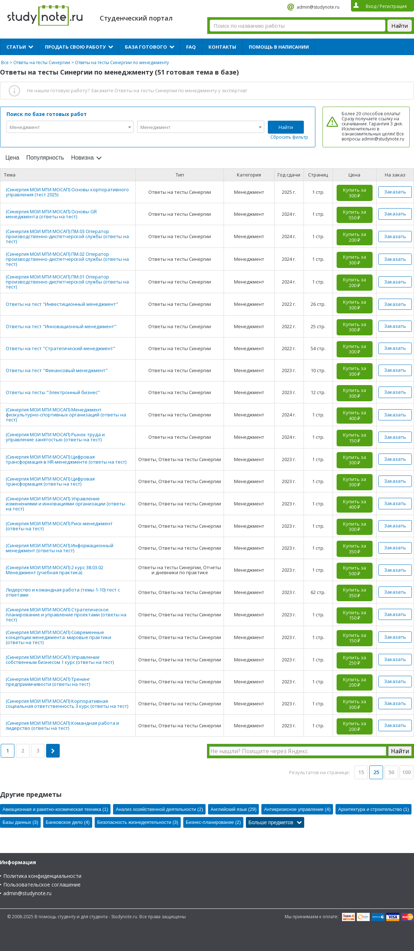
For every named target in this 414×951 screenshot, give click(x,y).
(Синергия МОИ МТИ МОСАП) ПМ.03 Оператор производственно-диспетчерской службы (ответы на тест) (67, 236)
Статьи (16, 47)
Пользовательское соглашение (42, 884)
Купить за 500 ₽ (354, 570)
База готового (146, 47)
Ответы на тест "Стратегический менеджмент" (60, 348)
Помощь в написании (279, 47)
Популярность (45, 158)
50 (391, 772)
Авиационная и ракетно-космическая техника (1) (55, 809)
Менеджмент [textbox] (25, 127)
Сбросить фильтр (289, 137)
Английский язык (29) (234, 809)
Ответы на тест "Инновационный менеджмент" (61, 326)
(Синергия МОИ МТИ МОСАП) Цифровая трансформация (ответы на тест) (50, 481)
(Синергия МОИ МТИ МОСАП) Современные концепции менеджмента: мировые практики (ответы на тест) (58, 637)
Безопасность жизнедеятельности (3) (137, 822)
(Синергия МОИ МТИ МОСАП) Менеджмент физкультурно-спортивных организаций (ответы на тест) (66, 414)
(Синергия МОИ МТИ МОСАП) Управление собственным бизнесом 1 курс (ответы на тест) (60, 659)
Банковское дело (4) (68, 822)
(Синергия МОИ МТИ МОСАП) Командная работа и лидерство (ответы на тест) (62, 725)
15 (361, 772)
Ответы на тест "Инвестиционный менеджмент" (62, 304)
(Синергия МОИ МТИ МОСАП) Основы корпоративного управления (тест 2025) (67, 192)
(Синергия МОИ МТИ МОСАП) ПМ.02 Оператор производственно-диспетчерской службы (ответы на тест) (67, 259)
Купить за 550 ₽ (354, 215)
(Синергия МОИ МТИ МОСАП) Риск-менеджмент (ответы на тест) (59, 526)
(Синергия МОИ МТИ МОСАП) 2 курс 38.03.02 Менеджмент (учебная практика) (54, 570)
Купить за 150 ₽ (354, 438)
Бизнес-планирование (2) (213, 822)
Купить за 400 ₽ (354, 415)
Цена (12, 158)
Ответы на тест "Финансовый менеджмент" (57, 370)
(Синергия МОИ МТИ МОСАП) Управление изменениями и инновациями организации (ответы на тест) (65, 503)
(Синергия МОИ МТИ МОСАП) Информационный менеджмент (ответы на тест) (59, 548)
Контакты (222, 47)
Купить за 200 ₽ (354, 237)
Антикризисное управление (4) (297, 809)
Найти (286, 127)
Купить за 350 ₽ (354, 549)
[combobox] (70, 127)
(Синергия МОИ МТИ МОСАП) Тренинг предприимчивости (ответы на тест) (48, 681)
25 (376, 772)
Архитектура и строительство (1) (373, 809)
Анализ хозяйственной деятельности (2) (159, 809)
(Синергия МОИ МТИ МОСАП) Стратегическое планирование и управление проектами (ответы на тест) (66, 614)
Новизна (82, 158)
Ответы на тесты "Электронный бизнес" (53, 392)
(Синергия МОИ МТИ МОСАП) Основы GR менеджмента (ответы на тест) (51, 214)
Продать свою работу (75, 47)
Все (5, 62)
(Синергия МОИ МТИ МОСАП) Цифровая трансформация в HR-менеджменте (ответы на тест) (66, 459)
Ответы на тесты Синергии (41, 62)
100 (406, 772)
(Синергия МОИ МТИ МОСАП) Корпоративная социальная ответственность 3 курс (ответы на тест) (67, 703)
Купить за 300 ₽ (354, 193)
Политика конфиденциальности (42, 875)
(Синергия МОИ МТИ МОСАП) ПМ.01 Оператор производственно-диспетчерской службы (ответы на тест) (67, 281)
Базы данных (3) (20, 822)
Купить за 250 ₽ (354, 660)
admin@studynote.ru (318, 7)
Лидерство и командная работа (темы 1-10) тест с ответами (63, 592)
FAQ (191, 47)
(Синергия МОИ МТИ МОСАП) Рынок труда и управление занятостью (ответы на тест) (55, 437)
